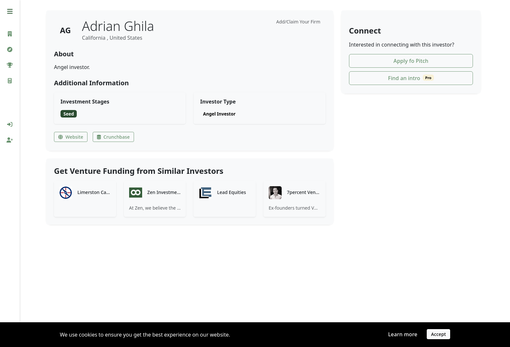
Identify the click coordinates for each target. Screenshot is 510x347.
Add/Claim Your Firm (299, 22)
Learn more (402, 335)
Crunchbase (114, 137)
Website (72, 137)
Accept (438, 335)
